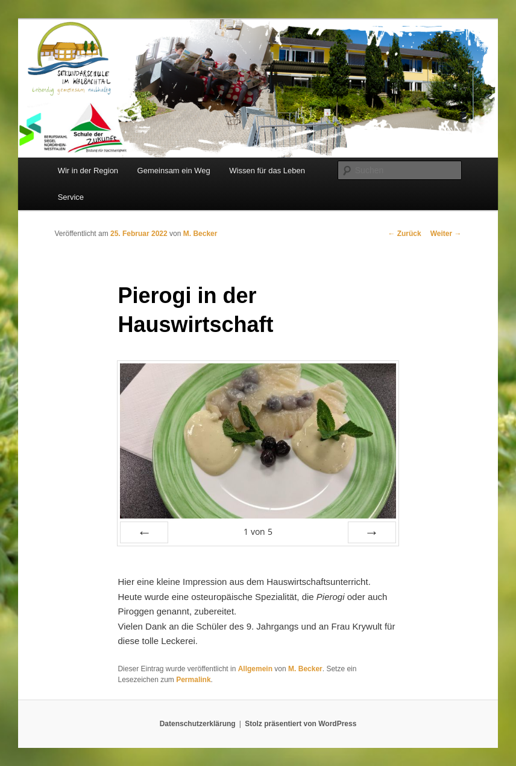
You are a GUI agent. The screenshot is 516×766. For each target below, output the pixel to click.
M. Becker (200, 233)
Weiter (446, 233)
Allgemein (255, 669)
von (258, 531)
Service (71, 197)
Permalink (193, 679)
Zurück (404, 233)
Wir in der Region (88, 170)
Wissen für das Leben (267, 170)
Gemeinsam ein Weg (173, 170)
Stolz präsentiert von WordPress (300, 724)
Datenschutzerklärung (198, 724)
